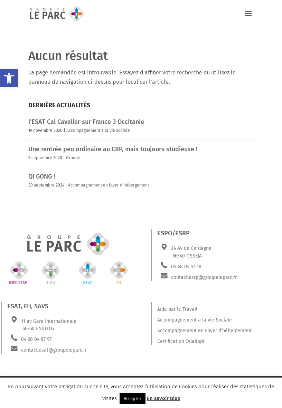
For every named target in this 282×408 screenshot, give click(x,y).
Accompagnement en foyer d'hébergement (108, 185)
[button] (9, 78)
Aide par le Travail (177, 309)
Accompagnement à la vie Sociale (194, 320)
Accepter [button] (132, 398)
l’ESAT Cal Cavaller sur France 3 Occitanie (86, 122)
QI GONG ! (41, 176)
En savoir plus (163, 398)
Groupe (73, 157)
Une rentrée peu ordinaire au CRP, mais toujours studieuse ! (112, 149)
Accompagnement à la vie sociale (98, 130)
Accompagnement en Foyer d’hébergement (204, 331)
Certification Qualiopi (180, 341)
